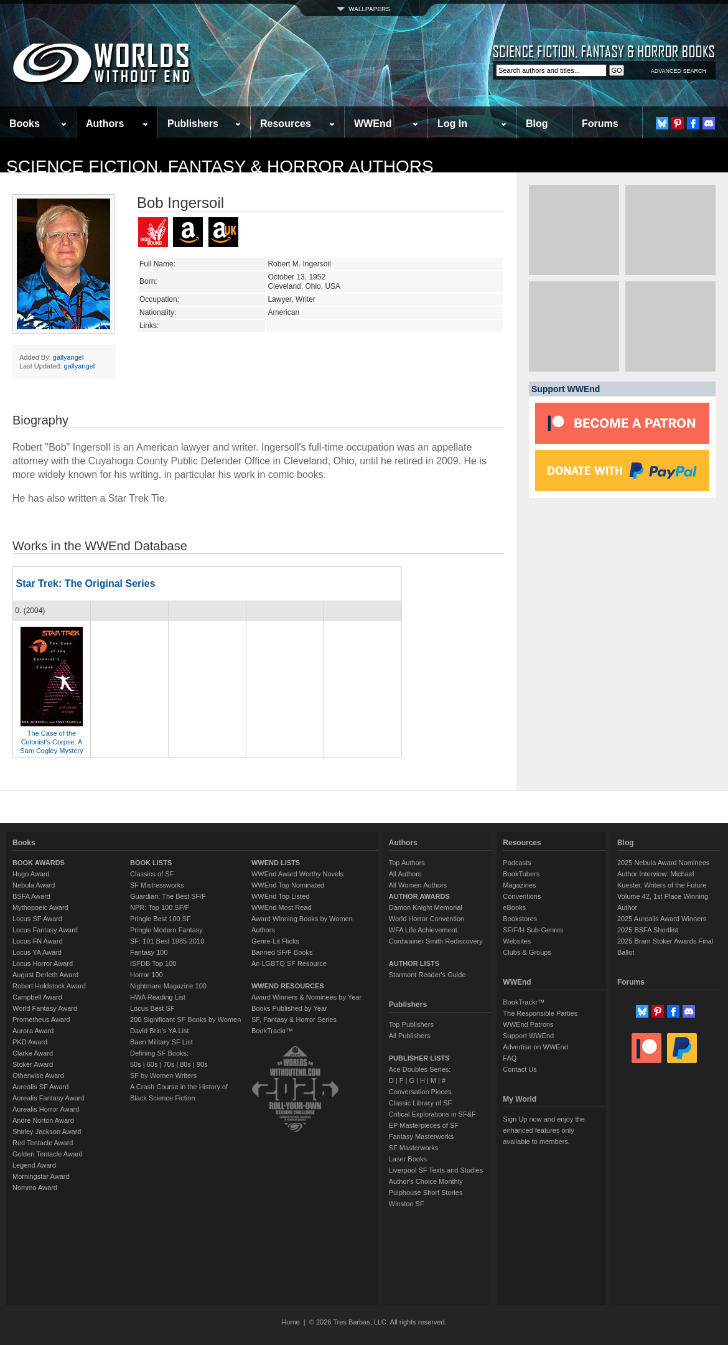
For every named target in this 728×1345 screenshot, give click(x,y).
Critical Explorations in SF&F (432, 1114)
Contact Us (519, 1069)
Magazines (519, 885)
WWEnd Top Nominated (287, 885)
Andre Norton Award (43, 1120)
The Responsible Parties (540, 1013)
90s (202, 1064)
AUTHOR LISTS (414, 963)
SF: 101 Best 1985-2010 (167, 941)
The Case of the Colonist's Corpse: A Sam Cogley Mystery (51, 741)
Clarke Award (32, 1053)
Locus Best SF (152, 1008)
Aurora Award (33, 1030)
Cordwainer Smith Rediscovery (436, 941)
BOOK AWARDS (38, 862)
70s (168, 1064)
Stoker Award (32, 1064)
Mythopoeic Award (40, 907)
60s (152, 1064)
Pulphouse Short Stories (426, 1192)
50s (135, 1064)
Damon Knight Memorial (425, 907)
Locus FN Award (37, 941)
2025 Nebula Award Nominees (663, 862)
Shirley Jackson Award (46, 1131)
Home (290, 1322)
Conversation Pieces (420, 1091)
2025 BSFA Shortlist (647, 930)
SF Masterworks (413, 1147)
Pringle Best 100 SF (160, 918)
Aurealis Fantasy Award (48, 1098)
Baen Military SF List (161, 1042)
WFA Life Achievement (423, 930)
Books (24, 123)
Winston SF (406, 1203)
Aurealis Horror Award (45, 1109)
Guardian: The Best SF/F (168, 896)
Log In (452, 123)
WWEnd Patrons (528, 1024)
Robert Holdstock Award (49, 986)
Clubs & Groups (527, 952)
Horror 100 (146, 974)
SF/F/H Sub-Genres (533, 930)
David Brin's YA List (159, 1030)
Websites (517, 941)
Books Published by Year (289, 1008)
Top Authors (407, 862)
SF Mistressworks (157, 885)
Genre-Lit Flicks (275, 941)
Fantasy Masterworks (421, 1136)
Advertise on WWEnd (535, 1047)
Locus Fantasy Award (45, 930)
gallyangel (68, 357)
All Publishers (410, 1035)
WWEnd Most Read (281, 907)
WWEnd (372, 123)
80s (185, 1064)
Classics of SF (152, 874)
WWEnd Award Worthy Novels (297, 874)
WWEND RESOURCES (287, 986)
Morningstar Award (41, 1176)
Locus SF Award (37, 918)
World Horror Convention (426, 918)
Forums (600, 123)
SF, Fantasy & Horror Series (294, 1019)
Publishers (192, 123)
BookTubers (521, 874)
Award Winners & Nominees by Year (306, 997)
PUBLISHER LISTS (419, 1058)
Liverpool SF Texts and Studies (436, 1170)
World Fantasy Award (44, 1008)
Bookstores (520, 918)
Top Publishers (411, 1024)
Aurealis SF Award (40, 1086)
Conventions (522, 896)
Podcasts (517, 862)
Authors (105, 123)
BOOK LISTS (151, 862)
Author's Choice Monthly (426, 1181)
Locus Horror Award (42, 963)
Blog (537, 123)
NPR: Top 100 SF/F (159, 907)
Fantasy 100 (149, 952)
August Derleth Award (45, 974)
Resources (285, 123)
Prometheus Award (41, 1019)
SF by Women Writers (163, 1075)
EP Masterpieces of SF (424, 1125)
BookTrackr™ (272, 1030)
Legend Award (34, 1165)
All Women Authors (418, 885)
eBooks (514, 907)
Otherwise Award (38, 1075)
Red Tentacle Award (42, 1142)
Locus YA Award (37, 952)
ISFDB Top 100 (153, 963)
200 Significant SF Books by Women (185, 1019)
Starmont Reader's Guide (427, 974)
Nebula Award (33, 885)
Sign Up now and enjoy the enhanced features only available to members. (543, 1130)
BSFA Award (31, 896)
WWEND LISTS (275, 862)
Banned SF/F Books (281, 952)
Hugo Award (31, 874)
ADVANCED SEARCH (678, 71)
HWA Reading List (157, 997)
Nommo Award (34, 1187)
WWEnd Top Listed (280, 896)
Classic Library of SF (420, 1103)
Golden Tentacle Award (47, 1154)
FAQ (509, 1058)
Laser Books (408, 1159)
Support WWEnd (528, 1035)
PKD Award (29, 1042)
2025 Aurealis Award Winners (662, 918)
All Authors (405, 874)
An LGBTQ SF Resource (289, 963)
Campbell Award (37, 997)
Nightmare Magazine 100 (168, 986)
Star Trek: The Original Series (85, 583)
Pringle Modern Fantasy (166, 930)
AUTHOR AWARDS (419, 896)
